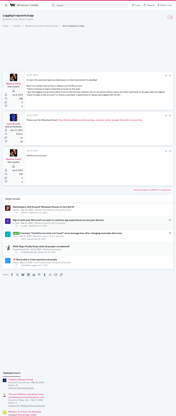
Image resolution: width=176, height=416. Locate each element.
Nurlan (16, 265)
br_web (16, 223)
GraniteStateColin (21, 252)
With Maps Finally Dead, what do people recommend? (41, 249)
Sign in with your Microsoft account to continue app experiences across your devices (58, 220)
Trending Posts (136, 165)
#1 (121, 75)
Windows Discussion (52, 252)
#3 (121, 151)
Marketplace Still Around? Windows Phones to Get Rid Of (44, 206)
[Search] (85, 5)
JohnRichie (26, 268)
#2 (121, 115)
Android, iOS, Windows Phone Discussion (53, 210)
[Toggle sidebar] (170, 17)
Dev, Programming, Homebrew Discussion (53, 265)
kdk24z (16, 210)
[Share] (117, 75)
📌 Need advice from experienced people (35, 262)
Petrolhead (167, 240)
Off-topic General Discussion (145, 180)
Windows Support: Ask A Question (50, 223)
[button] (6, 5)
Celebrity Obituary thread (145, 171)
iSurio (15, 239)
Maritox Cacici (11, 19)
